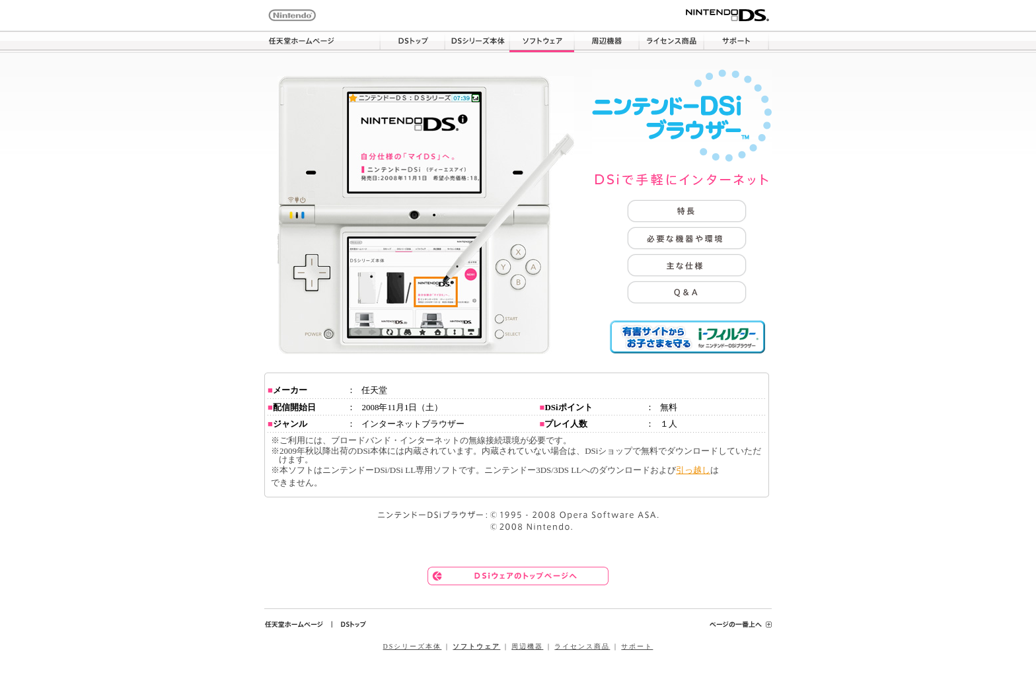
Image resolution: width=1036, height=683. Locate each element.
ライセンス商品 (671, 41)
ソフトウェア (541, 41)
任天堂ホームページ (322, 41)
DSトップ (412, 41)
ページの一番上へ (741, 624)
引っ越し (693, 470)
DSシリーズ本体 (477, 41)
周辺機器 (606, 41)
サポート (736, 41)
